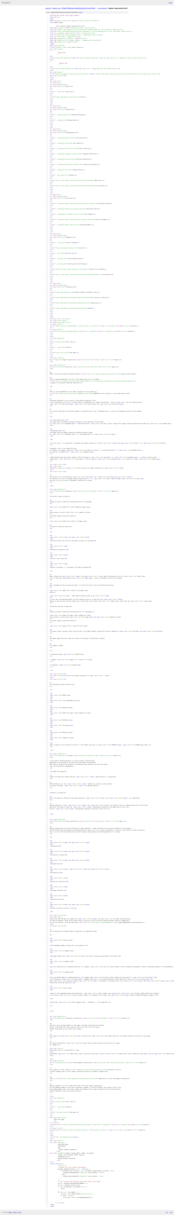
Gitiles (10, 1212)
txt (167, 1212)
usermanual (102, 8)
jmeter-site (56, 8)
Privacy (15, 1212)
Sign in (170, 2)
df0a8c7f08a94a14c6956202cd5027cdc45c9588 (78, 8)
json (171, 1212)
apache (48, 8)
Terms (19, 1212)
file (80, 12)
